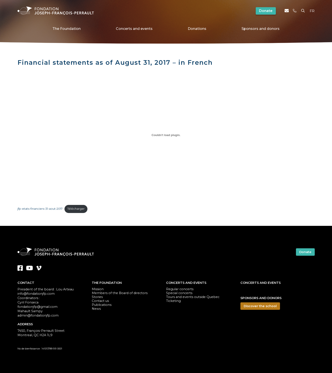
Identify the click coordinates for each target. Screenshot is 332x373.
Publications (101, 305)
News (96, 309)
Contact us (100, 301)
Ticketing (173, 301)
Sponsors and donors (261, 29)
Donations (197, 29)
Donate (266, 11)
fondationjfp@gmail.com (37, 307)
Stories (97, 297)
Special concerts (179, 293)
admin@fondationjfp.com (38, 315)
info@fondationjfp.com (36, 294)
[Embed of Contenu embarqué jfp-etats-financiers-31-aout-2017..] (166, 135)
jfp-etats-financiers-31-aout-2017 (40, 208)
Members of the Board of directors (120, 293)
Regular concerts (179, 289)
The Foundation (66, 29)
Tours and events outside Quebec (192, 297)
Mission (98, 289)
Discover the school (260, 306)
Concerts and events (134, 29)
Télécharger (76, 208)
